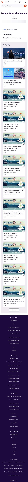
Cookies (21, 471)
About (23, 462)
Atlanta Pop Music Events (14, 409)
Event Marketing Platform (14, 327)
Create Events (14, 320)
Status (21, 468)
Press (17, 465)
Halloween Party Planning (14, 378)
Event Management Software (14, 375)
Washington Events (14, 426)
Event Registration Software (14, 340)
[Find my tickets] (8, 2)
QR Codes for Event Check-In (14, 385)
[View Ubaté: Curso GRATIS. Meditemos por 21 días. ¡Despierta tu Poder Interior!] (14, 226)
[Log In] (15, 2)
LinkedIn (14, 447)
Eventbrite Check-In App (14, 333)
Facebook (14, 444)
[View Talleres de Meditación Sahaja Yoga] (14, 53)
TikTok (14, 454)
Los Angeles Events (14, 422)
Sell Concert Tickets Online (14, 365)
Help (8, 465)
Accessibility (15, 471)
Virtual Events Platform (14, 381)
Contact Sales (14, 437)
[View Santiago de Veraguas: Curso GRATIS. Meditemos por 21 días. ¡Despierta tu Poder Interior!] (14, 204)
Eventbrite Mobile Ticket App (14, 330)
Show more (14, 310)
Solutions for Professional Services (14, 371)
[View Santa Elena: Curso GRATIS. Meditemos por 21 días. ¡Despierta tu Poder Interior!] (14, 138)
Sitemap (14, 350)
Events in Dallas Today (14, 419)
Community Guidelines (14, 343)
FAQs (14, 347)
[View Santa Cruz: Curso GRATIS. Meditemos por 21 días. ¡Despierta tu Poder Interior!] (14, 95)
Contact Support (14, 434)
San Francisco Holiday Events (14, 399)
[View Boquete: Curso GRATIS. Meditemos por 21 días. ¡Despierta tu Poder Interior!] (14, 116)
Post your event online (14, 388)
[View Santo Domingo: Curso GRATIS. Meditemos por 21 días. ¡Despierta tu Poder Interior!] (14, 182)
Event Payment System (14, 368)
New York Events (14, 413)
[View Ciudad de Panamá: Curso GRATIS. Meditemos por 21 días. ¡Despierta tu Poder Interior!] (14, 291)
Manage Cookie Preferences (14, 475)
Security (11, 468)
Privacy (9, 471)
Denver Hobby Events (14, 406)
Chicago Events (14, 416)
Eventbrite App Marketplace (14, 337)
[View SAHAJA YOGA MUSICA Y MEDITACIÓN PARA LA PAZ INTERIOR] (14, 73)
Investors (6, 468)
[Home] (2, 2)
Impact (20, 465)
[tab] (5, 29)
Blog (5, 465)
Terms (5, 471)
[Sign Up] (20, 2)
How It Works (5, 462)
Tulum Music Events (14, 403)
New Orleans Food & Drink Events (14, 396)
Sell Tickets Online (14, 358)
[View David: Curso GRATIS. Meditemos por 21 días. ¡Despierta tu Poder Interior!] (14, 248)
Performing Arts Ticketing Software (14, 361)
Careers (12, 465)
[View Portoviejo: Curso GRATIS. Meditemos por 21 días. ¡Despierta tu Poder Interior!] (14, 269)
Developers (16, 468)
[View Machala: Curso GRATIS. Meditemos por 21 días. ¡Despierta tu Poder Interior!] (14, 160)
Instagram (14, 451)
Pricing (14, 323)
